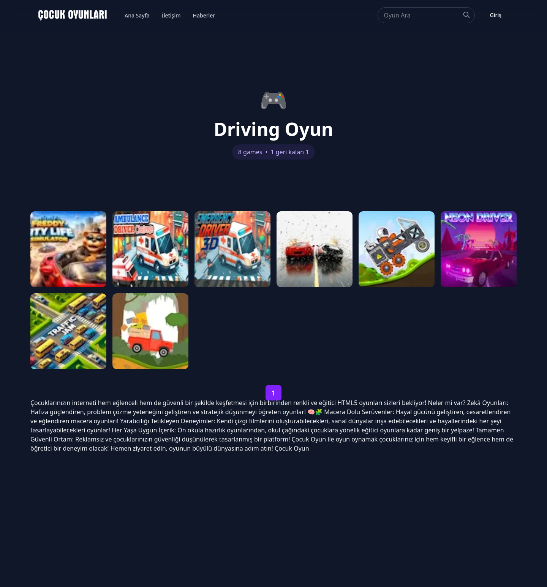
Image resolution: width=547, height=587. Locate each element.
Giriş (495, 15)
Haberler (204, 15)
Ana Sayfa (137, 15)
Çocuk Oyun (309, 439)
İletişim (171, 15)
